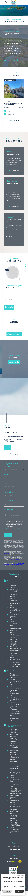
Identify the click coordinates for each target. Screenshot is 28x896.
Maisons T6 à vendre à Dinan (15, 798)
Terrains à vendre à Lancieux (13, 602)
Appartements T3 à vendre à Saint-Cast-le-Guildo (15, 836)
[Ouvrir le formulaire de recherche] (6, 2)
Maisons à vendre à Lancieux (13, 591)
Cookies (20, 885)
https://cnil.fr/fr (6, 558)
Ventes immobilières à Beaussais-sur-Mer (15, 688)
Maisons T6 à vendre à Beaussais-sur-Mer (15, 759)
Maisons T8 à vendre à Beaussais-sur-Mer (15, 766)
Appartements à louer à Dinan (15, 666)
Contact (26, 265)
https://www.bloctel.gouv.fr (15, 564)
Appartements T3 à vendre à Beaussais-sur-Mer (15, 773)
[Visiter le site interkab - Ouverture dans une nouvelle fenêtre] (10, 866)
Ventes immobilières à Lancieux (15, 682)
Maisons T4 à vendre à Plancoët (14, 803)
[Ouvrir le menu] (22, 2)
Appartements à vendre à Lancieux (15, 597)
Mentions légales (19, 884)
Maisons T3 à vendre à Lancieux (14, 737)
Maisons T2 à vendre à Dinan (15, 795)
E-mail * (8, 505)
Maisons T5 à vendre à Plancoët (14, 808)
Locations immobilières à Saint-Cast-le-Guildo (15, 718)
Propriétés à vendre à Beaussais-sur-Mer (15, 623)
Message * (10, 514)
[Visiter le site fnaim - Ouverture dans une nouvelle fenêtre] (20, 866)
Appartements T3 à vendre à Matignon (15, 814)
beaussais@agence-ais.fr (13, 442)
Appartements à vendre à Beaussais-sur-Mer (15, 615)
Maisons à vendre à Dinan (15, 634)
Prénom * (9, 488)
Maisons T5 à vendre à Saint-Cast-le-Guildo (15, 830)
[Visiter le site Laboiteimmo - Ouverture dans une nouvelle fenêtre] (14, 891)
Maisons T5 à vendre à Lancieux (14, 742)
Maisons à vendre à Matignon (13, 649)
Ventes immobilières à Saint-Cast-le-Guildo (15, 711)
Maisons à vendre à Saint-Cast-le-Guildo (15, 654)
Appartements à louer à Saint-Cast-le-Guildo (15, 670)
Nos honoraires (8, 884)
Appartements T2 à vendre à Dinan (15, 780)
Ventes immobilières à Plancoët (15, 705)
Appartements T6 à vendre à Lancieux (15, 753)
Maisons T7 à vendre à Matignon (14, 819)
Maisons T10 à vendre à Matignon (15, 824)
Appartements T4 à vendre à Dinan (15, 790)
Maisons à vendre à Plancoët (13, 638)
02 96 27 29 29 (10, 438)
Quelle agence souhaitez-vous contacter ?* (11, 469)
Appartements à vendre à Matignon (15, 643)
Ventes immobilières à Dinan (15, 699)
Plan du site (13, 884)
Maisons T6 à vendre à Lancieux (14, 747)
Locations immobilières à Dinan (15, 724)
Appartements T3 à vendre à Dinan (15, 785)
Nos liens (10, 885)
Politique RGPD (16, 885)
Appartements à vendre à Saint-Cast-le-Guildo (15, 660)
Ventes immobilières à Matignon (15, 694)
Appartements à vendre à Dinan (15, 629)
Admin (7, 885)
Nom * (7, 479)
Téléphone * (11, 497)
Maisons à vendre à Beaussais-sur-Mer (15, 608)
